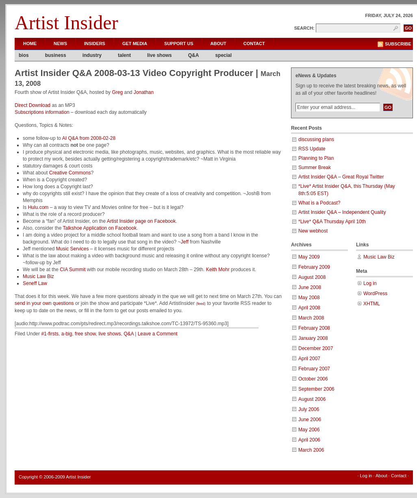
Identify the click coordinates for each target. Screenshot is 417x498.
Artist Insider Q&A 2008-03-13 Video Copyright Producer (134, 73)
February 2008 (314, 328)
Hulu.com (38, 207)
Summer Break (314, 167)
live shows (159, 55)
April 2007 (309, 358)
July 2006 (308, 409)
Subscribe (398, 43)
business (55, 55)
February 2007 (314, 369)
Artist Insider (66, 22)
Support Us (178, 43)
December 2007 (315, 348)
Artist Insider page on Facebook (141, 221)
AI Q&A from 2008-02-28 (88, 138)
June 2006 (309, 419)
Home (30, 43)
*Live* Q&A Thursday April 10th (332, 221)
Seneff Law (35, 283)
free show (85, 334)
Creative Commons (70, 173)
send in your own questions (44, 303)
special (223, 55)
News (60, 43)
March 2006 (311, 450)
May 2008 (309, 297)
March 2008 (311, 318)
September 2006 (316, 389)
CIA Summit (72, 269)
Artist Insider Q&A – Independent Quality (342, 212)
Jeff (185, 242)
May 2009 (309, 257)
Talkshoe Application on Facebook (100, 228)
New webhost (313, 231)
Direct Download (32, 105)
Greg (117, 92)
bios (24, 55)
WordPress (375, 293)
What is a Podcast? (319, 203)
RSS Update (312, 149)
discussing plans (316, 139)
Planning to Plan (316, 158)
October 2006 (313, 379)
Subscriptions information (42, 112)
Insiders (94, 43)
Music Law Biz (38, 276)
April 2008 (309, 308)
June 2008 (309, 287)
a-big (66, 334)
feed (200, 304)
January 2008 (313, 338)
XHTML (371, 304)
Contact (254, 43)
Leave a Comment (158, 334)
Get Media (134, 43)
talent (124, 55)
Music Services (72, 249)
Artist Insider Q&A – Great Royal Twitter (341, 177)
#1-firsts (50, 334)
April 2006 (309, 440)
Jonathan (144, 92)
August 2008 (312, 277)
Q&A (193, 55)
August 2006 (312, 399)
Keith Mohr (218, 269)
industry (92, 55)
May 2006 (309, 430)
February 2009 (314, 267)
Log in (370, 283)
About (218, 43)
